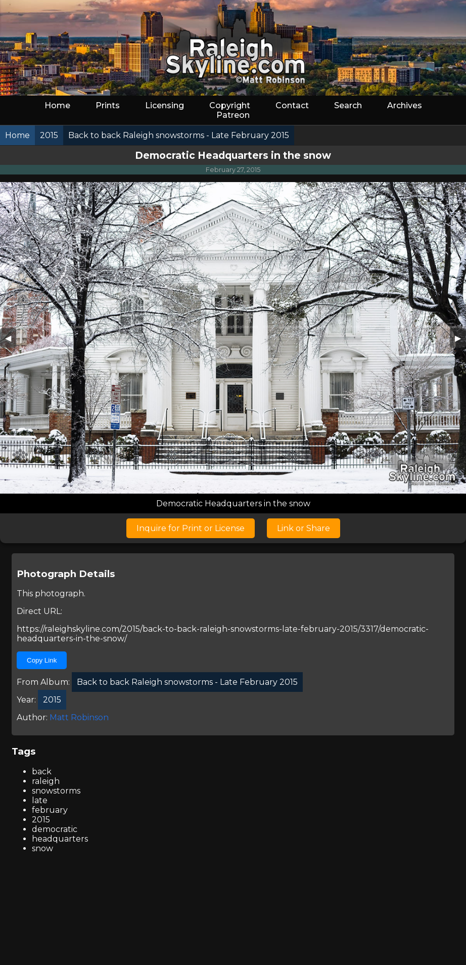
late (40, 800)
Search (348, 105)
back (42, 771)
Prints (108, 105)
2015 (41, 819)
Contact (292, 105)
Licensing (164, 105)
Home (57, 105)
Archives (404, 105)
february (50, 810)
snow (42, 848)
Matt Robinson (79, 717)
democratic (54, 829)
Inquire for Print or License (190, 528)
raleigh (46, 781)
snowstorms (56, 791)
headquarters (60, 839)
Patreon (233, 115)
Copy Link (42, 660)
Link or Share (303, 528)
